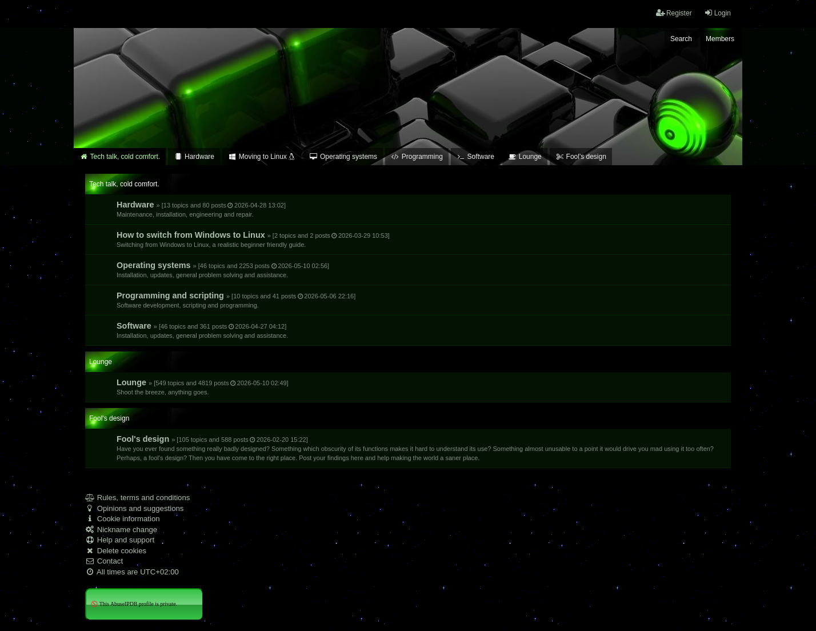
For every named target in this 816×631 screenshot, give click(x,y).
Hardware (201, 209)
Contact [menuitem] (104, 561)
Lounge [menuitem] (525, 157)
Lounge (203, 387)
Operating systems (223, 269)
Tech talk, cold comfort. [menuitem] (119, 157)
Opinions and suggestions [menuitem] (134, 508)
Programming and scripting (236, 300)
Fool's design (415, 447)
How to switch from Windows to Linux (253, 239)
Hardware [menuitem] (194, 157)
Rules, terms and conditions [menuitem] (137, 497)
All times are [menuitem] (132, 572)
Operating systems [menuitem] (343, 157)
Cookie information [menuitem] (122, 518)
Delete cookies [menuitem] (115, 550)
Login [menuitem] (717, 13)
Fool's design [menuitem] (580, 157)
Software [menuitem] (475, 157)
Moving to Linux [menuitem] (261, 157)
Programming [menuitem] (417, 157)
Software (202, 330)
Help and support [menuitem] (119, 540)
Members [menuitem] (720, 39)
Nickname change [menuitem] (121, 529)
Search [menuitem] (681, 39)
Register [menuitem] (674, 13)
